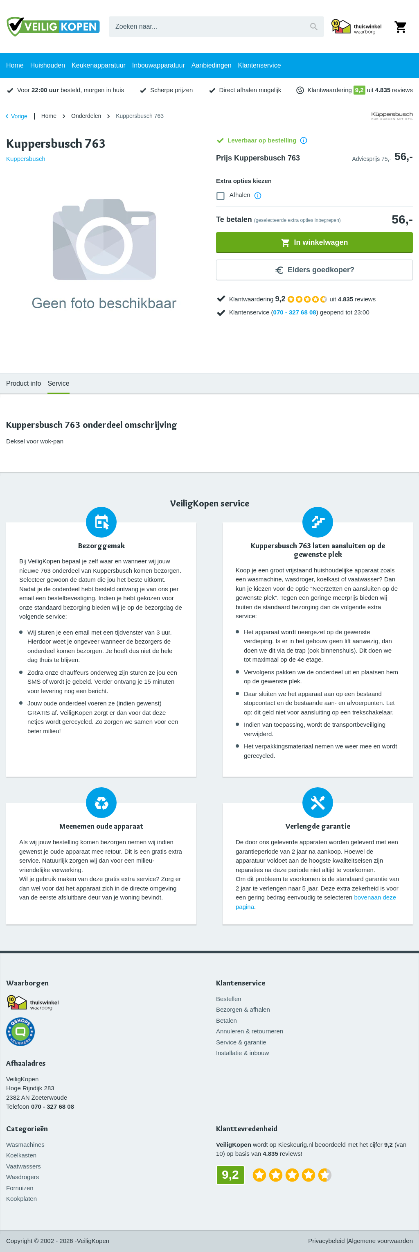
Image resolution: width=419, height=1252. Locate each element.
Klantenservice (240, 983)
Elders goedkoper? (314, 270)
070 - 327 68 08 (294, 312)
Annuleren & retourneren (249, 1031)
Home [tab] (15, 65)
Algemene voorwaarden (380, 1240)
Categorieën (27, 1129)
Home (48, 116)
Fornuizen (20, 1187)
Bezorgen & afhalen (243, 1009)
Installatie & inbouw (242, 1052)
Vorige (15, 116)
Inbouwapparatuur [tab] (158, 65)
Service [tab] (58, 383)
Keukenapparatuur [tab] (99, 65)
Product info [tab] (23, 383)
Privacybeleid (326, 1240)
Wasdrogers (22, 1176)
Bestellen (228, 998)
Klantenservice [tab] (259, 65)
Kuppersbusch (25, 158)
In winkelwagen (314, 243)
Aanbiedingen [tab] (211, 65)
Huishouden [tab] (47, 65)
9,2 (359, 89)
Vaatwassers (23, 1166)
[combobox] (216, 26)
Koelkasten (21, 1155)
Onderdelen (86, 116)
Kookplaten (21, 1198)
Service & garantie (241, 1042)
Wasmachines (25, 1144)
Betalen (226, 1020)
